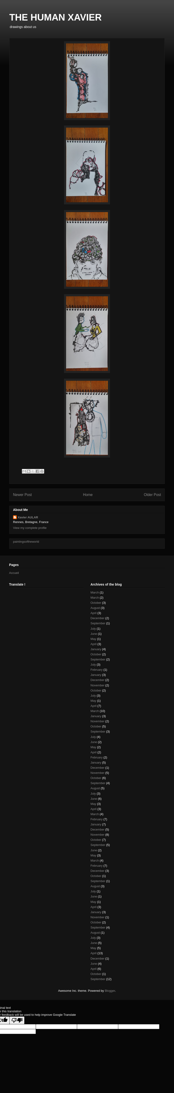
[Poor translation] (17, 1020)
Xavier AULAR (28, 517)
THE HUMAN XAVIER (55, 17)
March (94, 592)
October (95, 602)
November (97, 685)
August (95, 608)
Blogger (110, 990)
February (96, 669)
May (93, 639)
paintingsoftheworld (26, 541)
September (97, 623)
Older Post (152, 495)
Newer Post (22, 495)
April (93, 613)
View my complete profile (30, 528)
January (95, 649)
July (93, 628)
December (97, 618)
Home (88, 495)
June (93, 634)
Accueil (14, 573)
